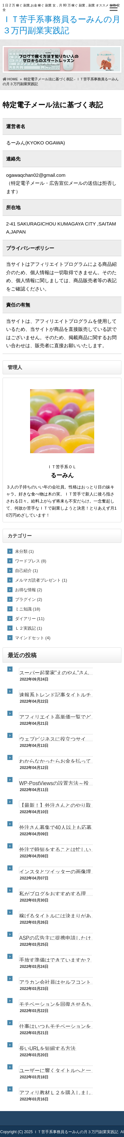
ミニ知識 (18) (27, 609)
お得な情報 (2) (28, 589)
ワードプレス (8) (30, 561)
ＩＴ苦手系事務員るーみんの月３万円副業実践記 (76, 1132)
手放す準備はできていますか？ (55, 960)
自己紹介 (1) (26, 570)
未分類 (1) (24, 551)
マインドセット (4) (33, 637)
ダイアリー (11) (30, 618)
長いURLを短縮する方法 (47, 1048)
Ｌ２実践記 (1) (28, 628)
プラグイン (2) (28, 599)
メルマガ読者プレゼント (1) (41, 580)
